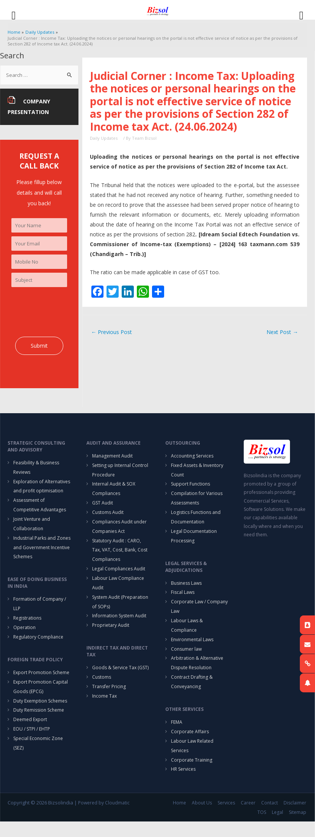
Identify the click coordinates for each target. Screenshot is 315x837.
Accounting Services (192, 459)
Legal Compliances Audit (118, 578)
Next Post (281, 332)
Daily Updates (104, 138)
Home (180, 818)
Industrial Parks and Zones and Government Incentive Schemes (42, 555)
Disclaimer (296, 818)
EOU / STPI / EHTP (31, 742)
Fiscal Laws (182, 601)
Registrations (27, 628)
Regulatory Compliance (38, 647)
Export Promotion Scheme (41, 683)
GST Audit (102, 509)
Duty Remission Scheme (38, 723)
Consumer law (186, 660)
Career (249, 818)
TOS (263, 828)
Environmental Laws (192, 650)
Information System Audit (119, 627)
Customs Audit (108, 518)
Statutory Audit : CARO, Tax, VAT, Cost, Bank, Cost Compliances (119, 558)
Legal (278, 828)
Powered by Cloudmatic (104, 818)
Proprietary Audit (110, 637)
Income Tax (104, 709)
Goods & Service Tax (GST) (120, 680)
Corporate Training (191, 775)
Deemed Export (30, 732)
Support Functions (190, 489)
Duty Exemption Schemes (40, 713)
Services (227, 818)
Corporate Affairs (190, 745)
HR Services (183, 785)
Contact (270, 818)
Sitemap (298, 828)
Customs (101, 690)
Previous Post (112, 332)
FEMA (176, 735)
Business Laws (186, 591)
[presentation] (69, 315)
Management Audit (112, 459)
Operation (24, 637)
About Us (203, 818)
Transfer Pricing (109, 699)
